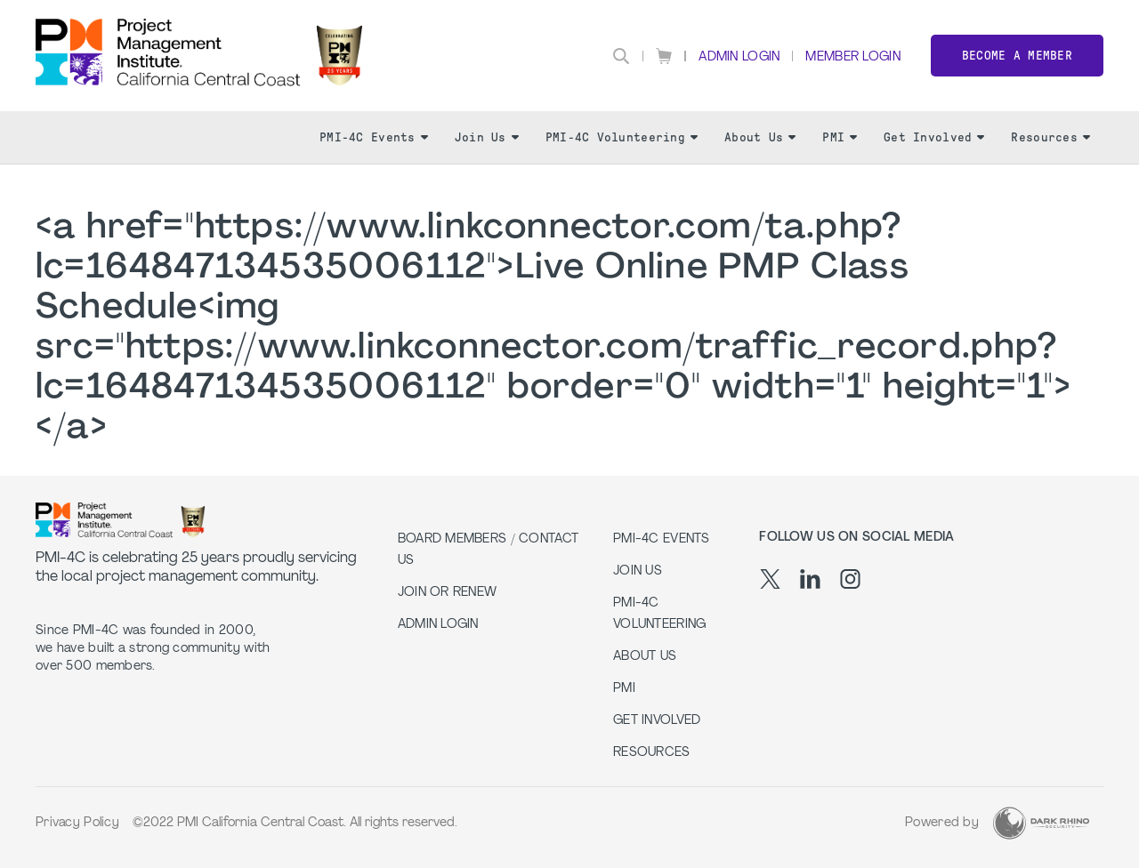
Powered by (942, 823)
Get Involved (934, 137)
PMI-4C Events (373, 137)
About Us (760, 137)
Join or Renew (447, 592)
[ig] (850, 579)
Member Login (852, 57)
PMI (839, 137)
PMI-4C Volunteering (621, 137)
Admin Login (739, 57)
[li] (810, 579)
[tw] (770, 579)
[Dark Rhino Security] (1041, 823)
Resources (1050, 137)
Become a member (1017, 55)
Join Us (487, 137)
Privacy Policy (77, 823)
